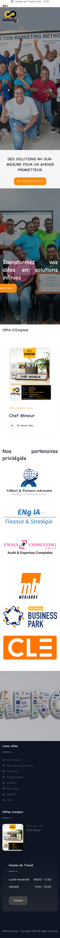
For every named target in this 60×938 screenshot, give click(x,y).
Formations (10, 771)
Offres (7, 800)
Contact (18, 900)
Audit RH (9, 794)
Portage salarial (12, 777)
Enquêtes (9, 783)
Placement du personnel (17, 765)
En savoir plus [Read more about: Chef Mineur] (21, 425)
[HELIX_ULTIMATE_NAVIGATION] (21, 28)
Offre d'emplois (17, 408)
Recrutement (11, 760)
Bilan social (10, 788)
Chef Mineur (22, 415)
